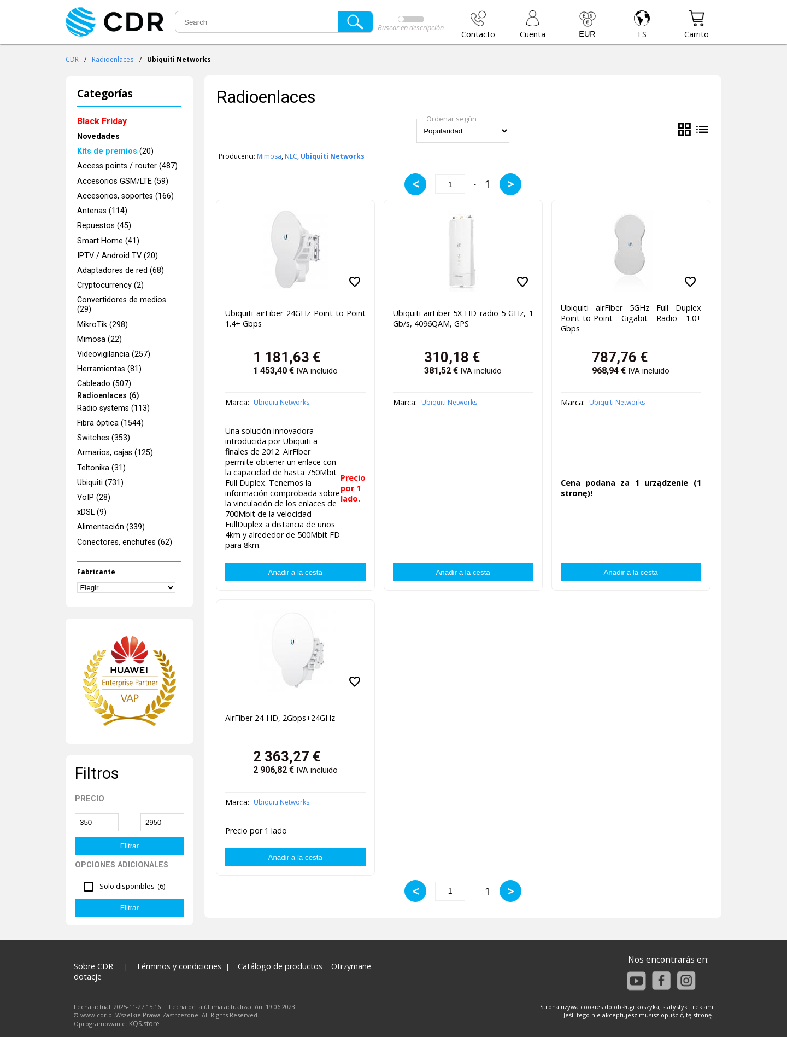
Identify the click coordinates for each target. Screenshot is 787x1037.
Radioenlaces (112, 59)
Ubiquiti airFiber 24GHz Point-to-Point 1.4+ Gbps (295, 318)
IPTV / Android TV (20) (117, 255)
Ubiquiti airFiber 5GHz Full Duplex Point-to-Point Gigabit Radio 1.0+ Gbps (631, 318)
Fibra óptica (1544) (110, 423)
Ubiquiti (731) (100, 482)
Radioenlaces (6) (108, 396)
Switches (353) (103, 437)
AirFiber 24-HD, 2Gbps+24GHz (280, 718)
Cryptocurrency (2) (110, 285)
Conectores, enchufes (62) (124, 542)
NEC (291, 156)
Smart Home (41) (108, 241)
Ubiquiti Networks (281, 402)
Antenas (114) (102, 210)
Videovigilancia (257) (113, 354)
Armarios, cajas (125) (115, 452)
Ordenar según (451, 119)
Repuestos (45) (104, 225)
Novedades (98, 136)
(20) (115, 151)
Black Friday (102, 121)
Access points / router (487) (127, 166)
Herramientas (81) (109, 369)
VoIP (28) (93, 497)
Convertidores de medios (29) (121, 304)
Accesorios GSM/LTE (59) (122, 181)
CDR (72, 59)
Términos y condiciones (178, 966)
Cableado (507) (104, 383)
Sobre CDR (93, 966)
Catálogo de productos (280, 966)
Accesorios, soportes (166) (125, 196)
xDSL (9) (92, 512)
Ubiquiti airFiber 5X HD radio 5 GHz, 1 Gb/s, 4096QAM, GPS (463, 318)
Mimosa (269, 156)
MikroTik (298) (102, 324)
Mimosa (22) (99, 339)
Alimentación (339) (111, 527)
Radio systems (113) (113, 408)
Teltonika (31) (101, 468)
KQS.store (144, 1023)
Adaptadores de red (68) (120, 270)
